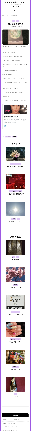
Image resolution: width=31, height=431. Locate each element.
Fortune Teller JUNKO (15, 2)
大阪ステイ (5, 423)
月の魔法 (13, 218)
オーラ (15, 284)
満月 (18, 21)
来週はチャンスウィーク (8, 419)
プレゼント (15, 397)
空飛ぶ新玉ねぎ (15, 369)
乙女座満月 (8, 136)
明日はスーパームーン (15, 221)
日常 (15, 394)
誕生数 (17, 312)
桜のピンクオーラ (15, 287)
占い (13, 257)
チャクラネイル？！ (15, 342)
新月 (18, 257)
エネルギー (13, 339)
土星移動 (14, 136)
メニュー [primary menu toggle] (15, 6)
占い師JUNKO (13, 26)
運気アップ (17, 164)
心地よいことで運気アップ (15, 194)
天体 (13, 21)
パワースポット (13, 191)
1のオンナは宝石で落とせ (15, 314)
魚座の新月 (15, 260)
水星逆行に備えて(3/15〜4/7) (15, 166)
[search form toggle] (15, 10)
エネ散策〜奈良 (6, 427)
